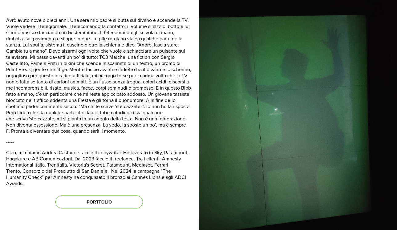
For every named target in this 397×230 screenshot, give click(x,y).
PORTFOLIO (99, 202)
